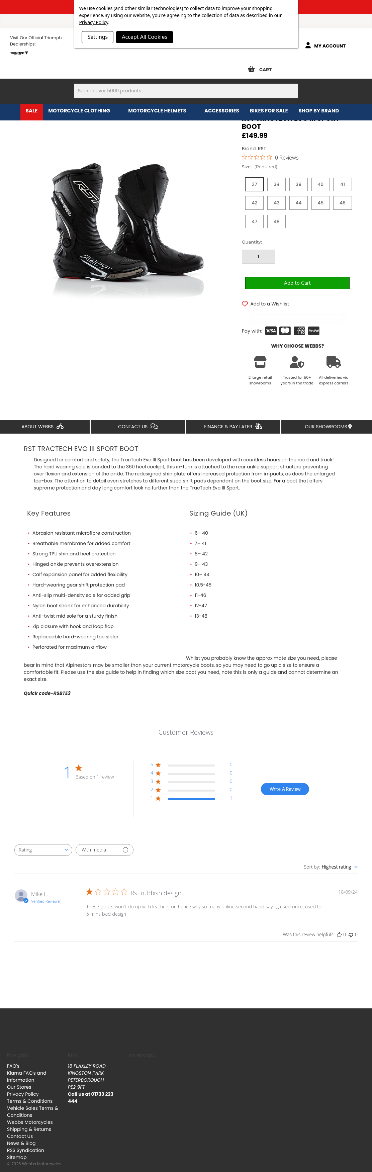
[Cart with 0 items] (262, 67)
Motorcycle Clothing (82, 110)
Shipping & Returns (29, 1120)
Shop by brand (323, 110)
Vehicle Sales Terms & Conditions (32, 1102)
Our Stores (19, 1078)
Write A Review (285, 780)
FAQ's (13, 1057)
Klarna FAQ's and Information (26, 1067)
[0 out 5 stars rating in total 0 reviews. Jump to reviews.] (270, 157)
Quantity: (252, 211)
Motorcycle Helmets (161, 110)
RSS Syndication (25, 1141)
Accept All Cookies (144, 36)
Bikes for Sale (269, 110)
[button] (191, 757)
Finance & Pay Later (233, 417)
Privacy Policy (23, 1085)
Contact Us (138, 417)
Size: (259, 167)
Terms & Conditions (30, 1092)
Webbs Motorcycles (30, 1113)
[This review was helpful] (339, 925)
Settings (97, 36)
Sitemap (17, 1148)
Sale (32, 110)
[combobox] (43, 841)
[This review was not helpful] (351, 925)
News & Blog (21, 1134)
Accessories (221, 110)
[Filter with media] (104, 841)
